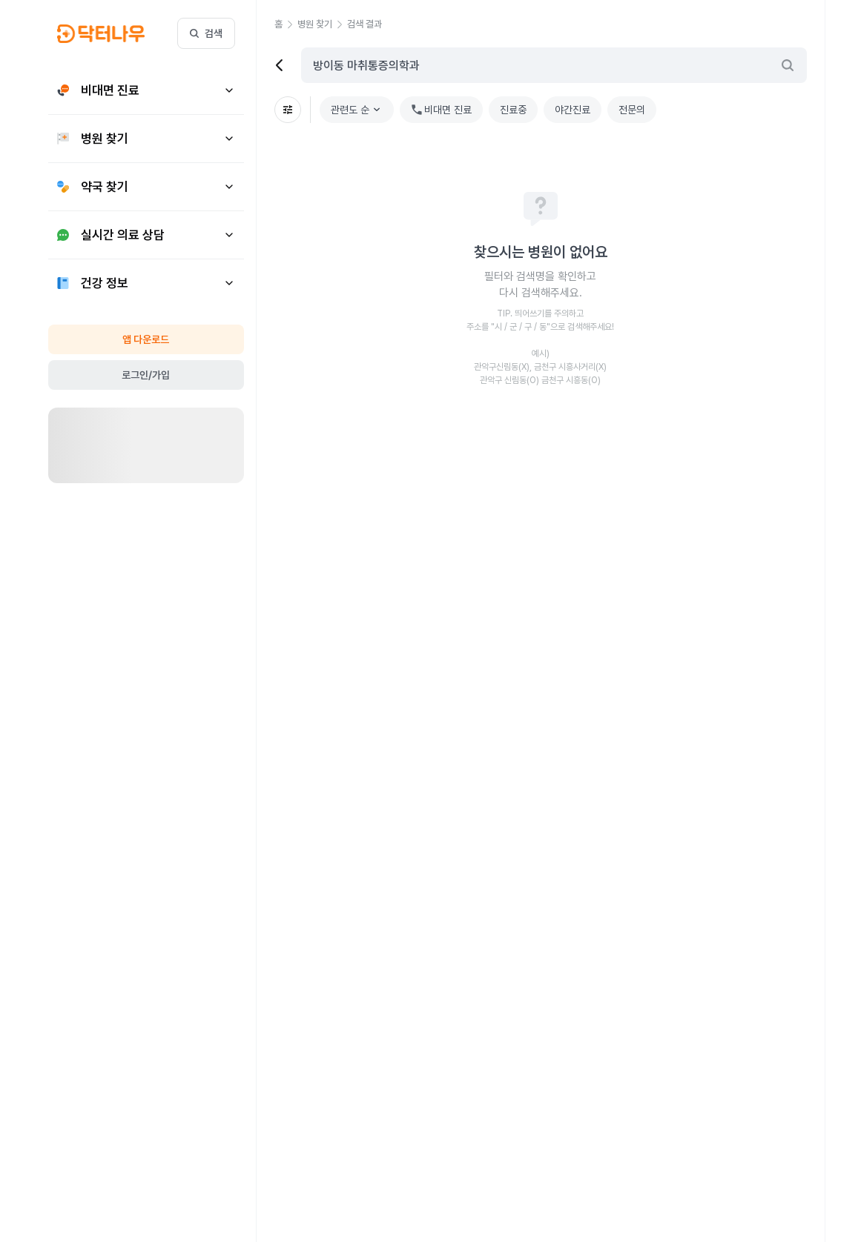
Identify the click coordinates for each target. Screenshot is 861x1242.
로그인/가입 (146, 375)
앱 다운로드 (145, 339)
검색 (206, 33)
